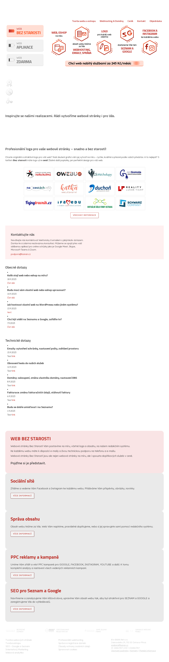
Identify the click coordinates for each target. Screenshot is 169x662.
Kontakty (134, 651)
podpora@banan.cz (21, 254)
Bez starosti (30, 31)
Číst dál (11, 327)
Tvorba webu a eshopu (84, 21)
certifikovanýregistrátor (62, 631)
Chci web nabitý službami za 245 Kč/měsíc (99, 63)
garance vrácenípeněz (143, 631)
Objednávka (156, 21)
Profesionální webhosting (70, 640)
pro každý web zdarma (104, 33)
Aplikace (30, 46)
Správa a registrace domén (72, 643)
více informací (22, 495)
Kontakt (141, 21)
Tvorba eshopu (13, 643)
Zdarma (30, 60)
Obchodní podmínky (120, 651)
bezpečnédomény (21, 631)
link (13, 356)
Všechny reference (84, 215)
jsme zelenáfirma (101, 631)
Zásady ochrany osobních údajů (74, 646)
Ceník (130, 21)
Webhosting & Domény (112, 21)
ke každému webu (149, 33)
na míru (59, 33)
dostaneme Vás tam (127, 49)
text (9, 312)
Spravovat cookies (67, 649)
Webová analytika (15, 652)
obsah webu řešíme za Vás (82, 49)
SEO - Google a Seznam (18, 646)
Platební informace (147, 651)
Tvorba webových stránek (19, 640)
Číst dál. (11, 283)
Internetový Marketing (17, 649)
